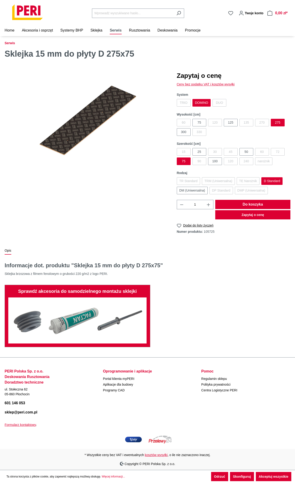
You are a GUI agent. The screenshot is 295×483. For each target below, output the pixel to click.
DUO (219, 103)
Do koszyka (253, 204)
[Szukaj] (178, 13)
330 (199, 132)
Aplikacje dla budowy (118, 384)
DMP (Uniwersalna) (251, 190)
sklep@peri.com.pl (21, 412)
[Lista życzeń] (230, 13)
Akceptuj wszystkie (273, 476)
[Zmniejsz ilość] (181, 204)
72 (278, 152)
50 (246, 152)
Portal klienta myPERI (118, 379)
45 (231, 152)
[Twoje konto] (250, 13)
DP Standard (221, 190)
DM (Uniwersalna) (192, 190)
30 (215, 152)
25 (199, 152)
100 (215, 161)
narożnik (264, 161)
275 (277, 122)
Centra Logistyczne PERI (219, 390)
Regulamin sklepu (214, 379)
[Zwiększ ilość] (208, 204)
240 (246, 161)
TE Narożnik (248, 181)
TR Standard (188, 181)
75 (199, 122)
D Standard (272, 181)
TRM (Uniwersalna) (218, 181)
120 (215, 122)
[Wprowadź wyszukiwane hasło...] (133, 13)
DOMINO (201, 103)
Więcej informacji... (113, 476)
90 (199, 161)
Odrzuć (219, 476)
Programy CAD (114, 390)
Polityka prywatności (215, 384)
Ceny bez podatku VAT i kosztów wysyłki (206, 84)
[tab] (8, 251)
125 (230, 122)
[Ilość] (195, 204)
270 (262, 122)
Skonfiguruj (242, 476)
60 (184, 122)
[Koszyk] (277, 13)
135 (246, 122)
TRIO (183, 103)
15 (184, 152)
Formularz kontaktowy (20, 425)
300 (183, 132)
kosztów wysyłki (156, 455)
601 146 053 (15, 403)
